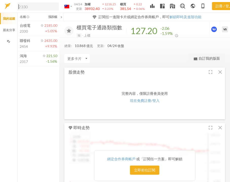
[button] (37, 6)
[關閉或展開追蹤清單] (61, 17)
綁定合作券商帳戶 (121, 159)
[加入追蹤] (68, 30)
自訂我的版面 (206, 58)
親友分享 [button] (9, 30)
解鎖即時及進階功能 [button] (185, 17)
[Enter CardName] (77, 58)
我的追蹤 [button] (9, 18)
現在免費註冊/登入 (145, 100)
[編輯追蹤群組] (8, 41)
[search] (38, 7)
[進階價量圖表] (214, 29)
